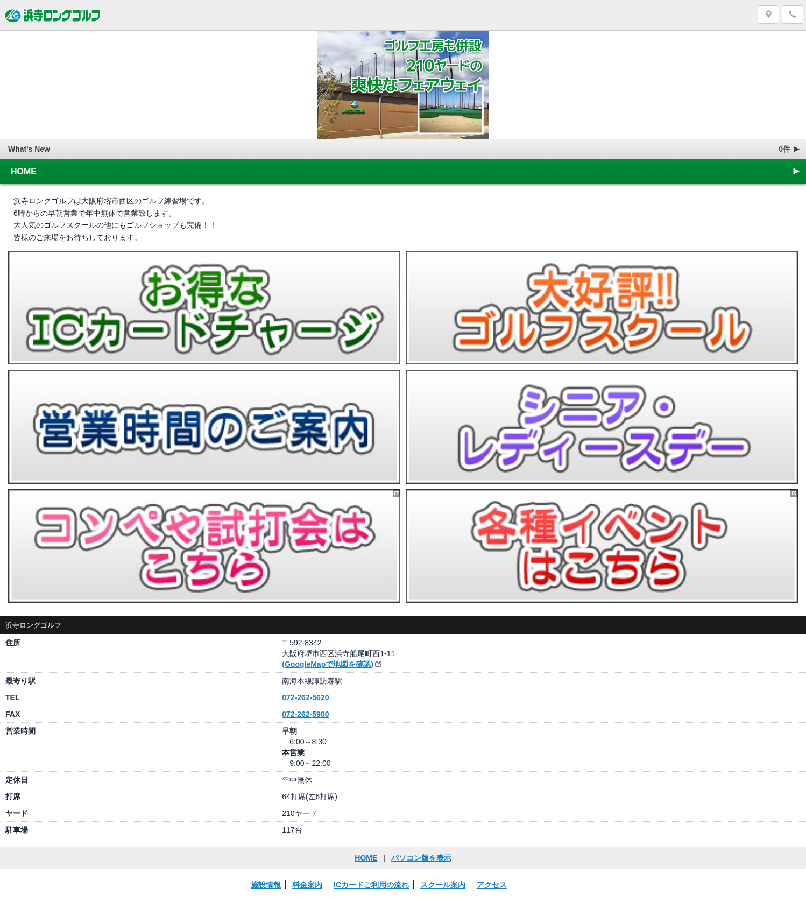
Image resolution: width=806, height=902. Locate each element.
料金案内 (307, 884)
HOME (406, 171)
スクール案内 (442, 884)
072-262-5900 (305, 714)
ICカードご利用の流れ (371, 884)
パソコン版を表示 (421, 858)
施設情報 (266, 884)
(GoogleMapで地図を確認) (327, 664)
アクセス (492, 884)
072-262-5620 (305, 697)
